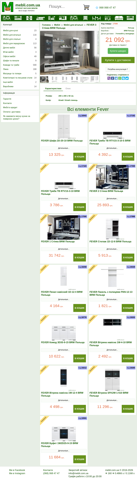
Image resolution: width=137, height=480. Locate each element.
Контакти (7, 103)
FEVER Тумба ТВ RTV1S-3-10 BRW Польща (60, 192)
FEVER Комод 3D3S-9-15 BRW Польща (62, 342)
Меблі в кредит (10, 107)
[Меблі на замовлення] (130, 18)
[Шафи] (29, 18)
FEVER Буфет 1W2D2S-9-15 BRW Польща (59, 444)
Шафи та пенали (19, 60)
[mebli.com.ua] (6, 18)
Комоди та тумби (19, 65)
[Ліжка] (40, 18)
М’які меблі (19, 52)
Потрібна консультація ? (118, 69)
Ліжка (19, 69)
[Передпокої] (62, 18)
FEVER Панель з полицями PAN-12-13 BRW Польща (111, 293)
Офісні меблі (19, 56)
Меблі (57, 25)
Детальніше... (63, 148)
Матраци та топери (19, 73)
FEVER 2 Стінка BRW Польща (106, 191)
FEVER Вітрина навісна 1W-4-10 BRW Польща (111, 344)
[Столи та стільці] (96, 18)
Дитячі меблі (19, 47)
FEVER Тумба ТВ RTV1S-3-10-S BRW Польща (110, 142)
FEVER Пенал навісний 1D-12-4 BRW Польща (62, 293)
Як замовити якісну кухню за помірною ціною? (16, 117)
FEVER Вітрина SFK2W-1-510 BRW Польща (109, 394)
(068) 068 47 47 (51, 473)
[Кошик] (87, 7)
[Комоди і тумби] (85, 18)
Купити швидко (118, 51)
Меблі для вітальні (73, 25)
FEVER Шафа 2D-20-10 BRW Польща (62, 140)
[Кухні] (17, 18)
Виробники (19, 86)
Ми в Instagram (17, 473)
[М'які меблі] (119, 18)
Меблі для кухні (19, 30)
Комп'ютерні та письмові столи (19, 77)
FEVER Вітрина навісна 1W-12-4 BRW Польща (62, 394)
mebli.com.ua (27, 5)
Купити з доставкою (118, 60)
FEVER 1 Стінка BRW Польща (58, 241)
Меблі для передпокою (19, 43)
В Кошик (79, 157)
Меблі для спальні (19, 39)
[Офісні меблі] (107, 18)
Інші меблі (19, 82)
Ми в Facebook (17, 470)
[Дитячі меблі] (51, 18)
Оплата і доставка (11, 112)
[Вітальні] (74, 18)
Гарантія (7, 99)
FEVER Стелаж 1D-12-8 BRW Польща (110, 241)
